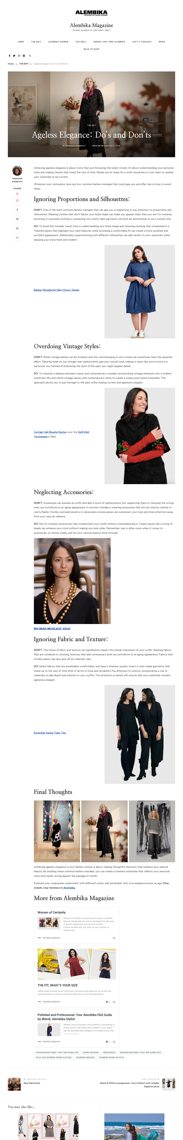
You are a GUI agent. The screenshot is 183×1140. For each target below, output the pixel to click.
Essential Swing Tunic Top (50, 733)
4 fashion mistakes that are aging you (57, 1049)
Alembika (69, 888)
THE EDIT (91, 125)
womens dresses (85, 1054)
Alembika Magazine (91, 25)
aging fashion (91, 1049)
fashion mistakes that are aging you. (141, 1049)
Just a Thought (142, 42)
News (162, 42)
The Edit (36, 42)
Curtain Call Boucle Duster (50, 432)
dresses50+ (109, 1049)
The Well (80, 42)
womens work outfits (111, 1054)
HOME (21, 42)
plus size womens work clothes (54, 1054)
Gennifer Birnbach (75, 146)
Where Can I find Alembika (109, 42)
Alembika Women (58, 42)
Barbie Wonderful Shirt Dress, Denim (56, 290)
